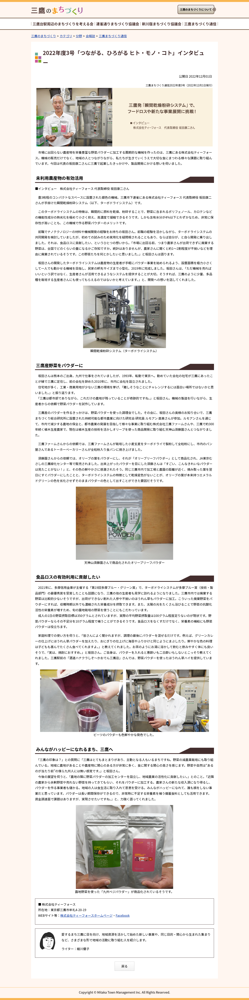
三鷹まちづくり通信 (113, 36)
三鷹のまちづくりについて (196, 9)
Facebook (123, 915)
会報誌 (90, 36)
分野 (79, 36)
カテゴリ (66, 36)
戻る (124, 966)
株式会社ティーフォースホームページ (86, 915)
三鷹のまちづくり (43, 36)
